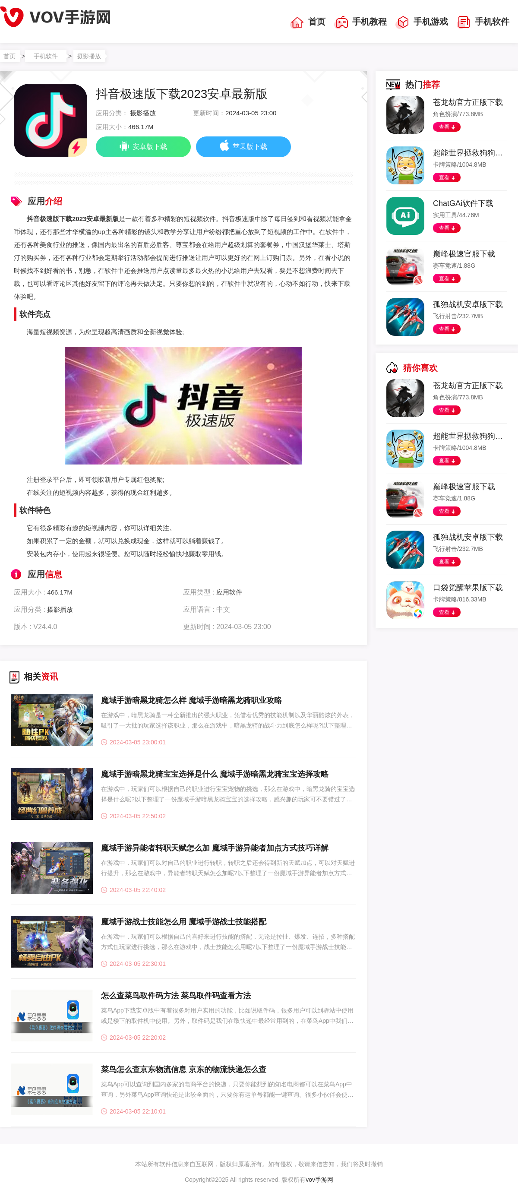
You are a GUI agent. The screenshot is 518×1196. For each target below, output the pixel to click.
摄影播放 (89, 56)
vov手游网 (319, 1179)
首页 (307, 22)
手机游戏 (421, 22)
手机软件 (483, 22)
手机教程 (360, 22)
